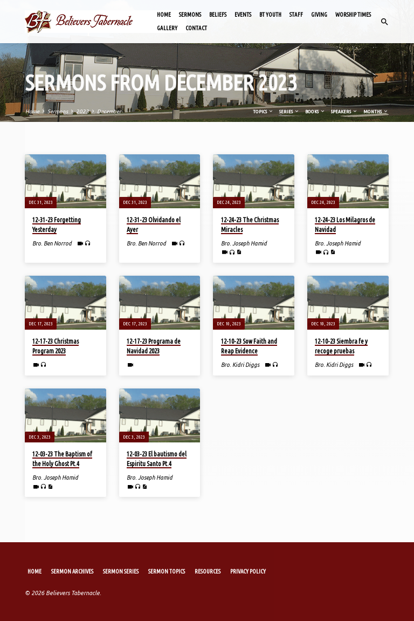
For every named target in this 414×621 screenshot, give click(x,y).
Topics (263, 111)
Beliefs (217, 14)
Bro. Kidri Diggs (240, 364)
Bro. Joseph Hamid (244, 243)
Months (376, 111)
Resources (207, 571)
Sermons (190, 14)
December (109, 111)
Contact (196, 28)
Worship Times (353, 14)
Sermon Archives (72, 571)
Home (164, 14)
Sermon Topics (166, 571)
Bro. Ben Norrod (52, 243)
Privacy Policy (248, 571)
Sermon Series (121, 571)
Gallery (167, 28)
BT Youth (270, 14)
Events (242, 14)
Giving (319, 14)
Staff (296, 14)
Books (315, 111)
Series (289, 111)
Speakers (344, 111)
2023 (82, 111)
